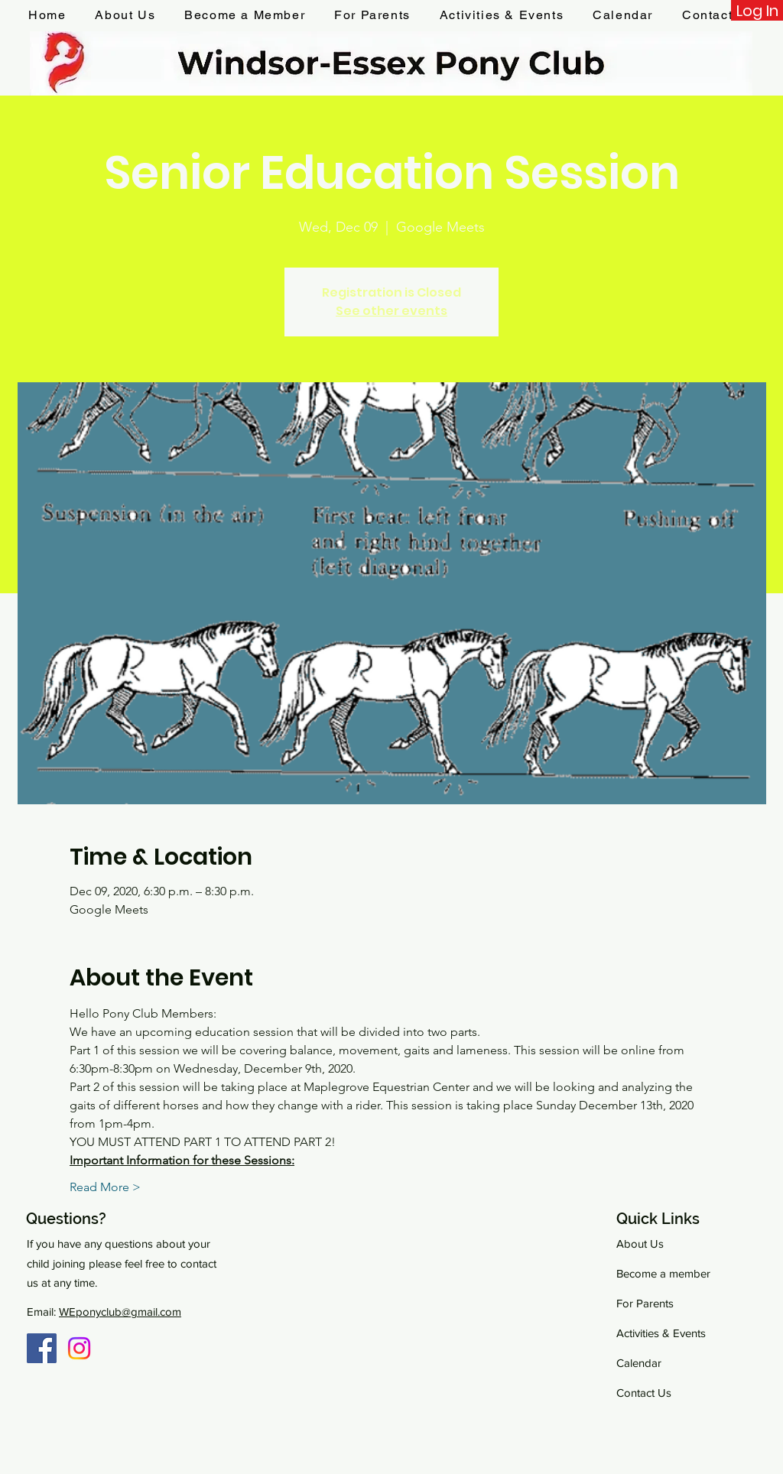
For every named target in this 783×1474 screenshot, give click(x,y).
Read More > (105, 1187)
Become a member (663, 1273)
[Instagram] (79, 1348)
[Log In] (757, 10)
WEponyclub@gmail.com (120, 1311)
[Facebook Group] (42, 1348)
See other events (391, 311)
